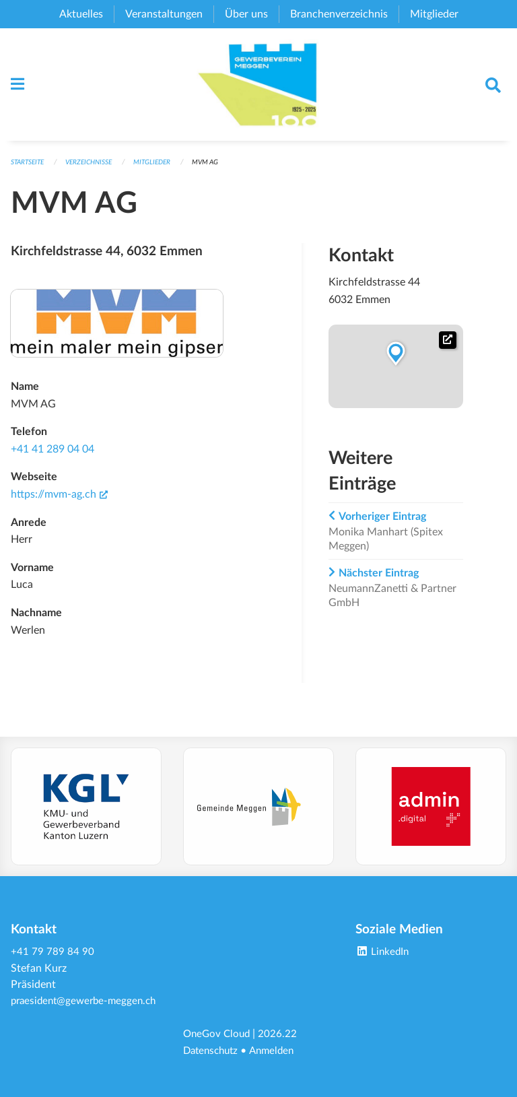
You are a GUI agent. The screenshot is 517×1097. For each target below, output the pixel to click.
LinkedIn (383, 938)
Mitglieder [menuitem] (434, 14)
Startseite (30, 170)
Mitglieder (164, 170)
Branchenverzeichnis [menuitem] (339, 14)
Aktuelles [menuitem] (81, 14)
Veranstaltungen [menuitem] (164, 14)
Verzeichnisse (97, 170)
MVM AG (220, 170)
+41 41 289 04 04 (52, 457)
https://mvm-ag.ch (59, 502)
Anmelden (278, 1051)
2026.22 (281, 1035)
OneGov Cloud (218, 1035)
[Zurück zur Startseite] (259, 89)
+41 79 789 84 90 (52, 938)
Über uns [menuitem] (246, 14)
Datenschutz (213, 1051)
